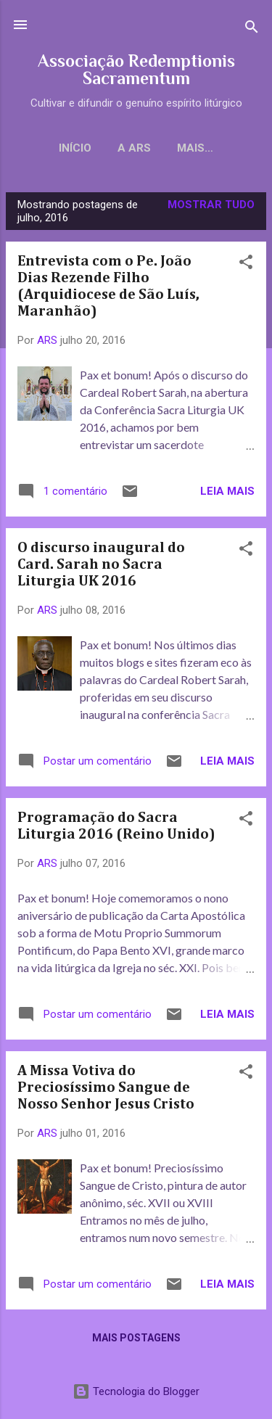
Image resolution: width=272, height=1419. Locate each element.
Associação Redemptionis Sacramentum (136, 69)
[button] (246, 264)
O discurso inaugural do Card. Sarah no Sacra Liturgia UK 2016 (101, 564)
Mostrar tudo (211, 204)
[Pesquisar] (251, 29)
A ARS (134, 148)
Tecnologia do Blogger (136, 1391)
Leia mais (227, 491)
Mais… (195, 148)
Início (75, 148)
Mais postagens (136, 1338)
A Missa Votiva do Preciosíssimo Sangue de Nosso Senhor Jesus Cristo (105, 1087)
